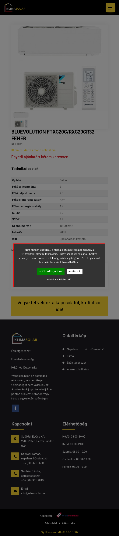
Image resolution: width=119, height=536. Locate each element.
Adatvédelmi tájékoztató (59, 279)
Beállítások (74, 271)
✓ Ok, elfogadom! (51, 271)
